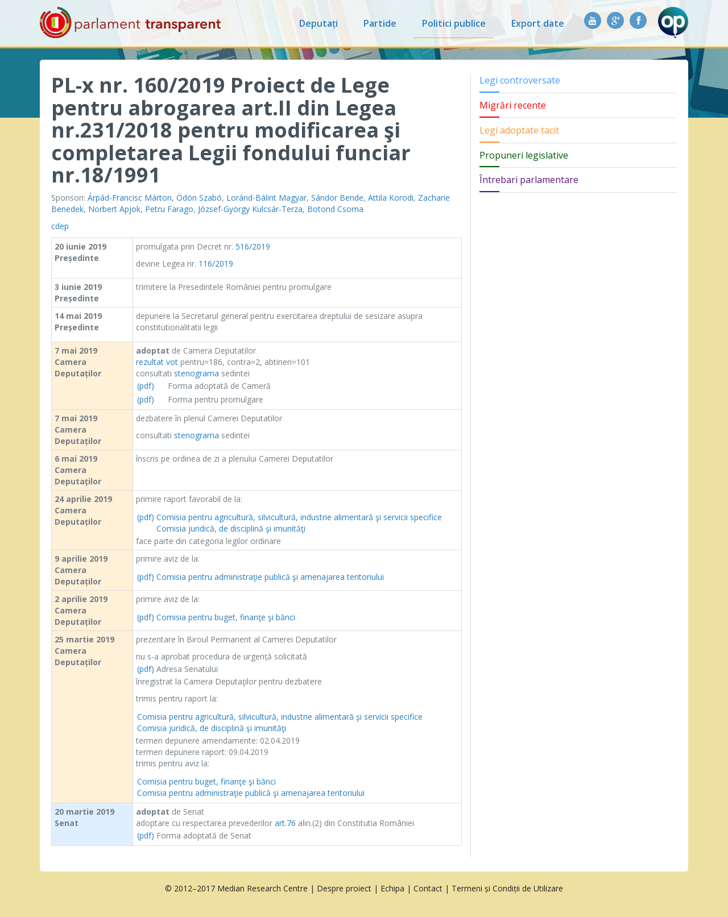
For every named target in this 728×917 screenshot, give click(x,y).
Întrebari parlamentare (528, 179)
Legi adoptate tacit (519, 130)
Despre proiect (344, 888)
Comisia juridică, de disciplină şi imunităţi (230, 528)
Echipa (392, 888)
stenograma (196, 373)
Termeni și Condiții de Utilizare (507, 888)
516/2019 (252, 246)
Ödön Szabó (199, 197)
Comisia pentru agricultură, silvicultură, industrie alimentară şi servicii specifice (299, 517)
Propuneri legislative (523, 155)
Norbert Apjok (114, 209)
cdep (60, 226)
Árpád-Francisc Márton (130, 197)
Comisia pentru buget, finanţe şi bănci (225, 617)
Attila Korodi (390, 197)
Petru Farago (169, 209)
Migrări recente (512, 105)
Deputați (318, 23)
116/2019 (215, 263)
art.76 (285, 823)
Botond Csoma (335, 209)
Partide (379, 23)
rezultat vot (157, 361)
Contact (427, 888)
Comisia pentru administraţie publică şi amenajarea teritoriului (270, 576)
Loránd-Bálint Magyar (266, 197)
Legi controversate (519, 80)
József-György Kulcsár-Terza (250, 209)
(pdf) (145, 385)
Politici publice (454, 23)
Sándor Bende (337, 197)
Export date (537, 23)
